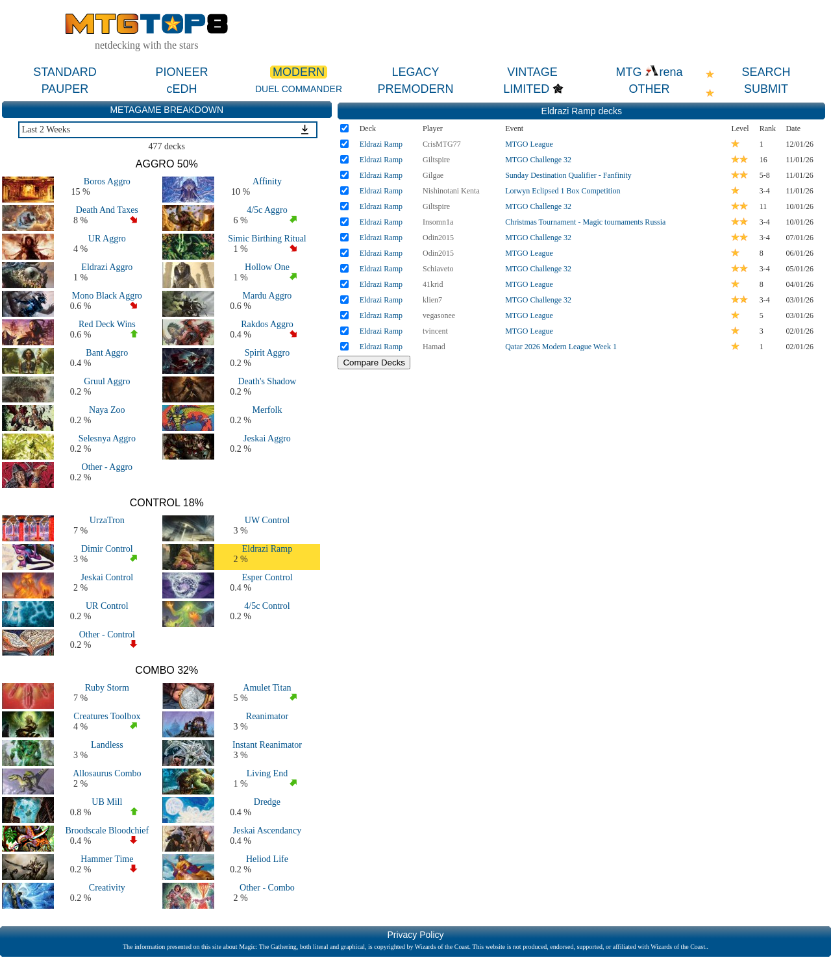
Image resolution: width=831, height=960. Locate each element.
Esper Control (267, 577)
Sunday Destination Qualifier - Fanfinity (568, 175)
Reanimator (267, 716)
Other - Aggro (107, 467)
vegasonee (439, 315)
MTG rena (648, 72)
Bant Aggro (107, 353)
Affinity (267, 181)
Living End (267, 773)
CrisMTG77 (442, 144)
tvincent (435, 331)
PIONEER (181, 72)
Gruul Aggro (107, 381)
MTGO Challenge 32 (538, 159)
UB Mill (107, 802)
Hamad (434, 346)
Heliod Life (267, 859)
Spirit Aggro (267, 353)
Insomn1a (438, 222)
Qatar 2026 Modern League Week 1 (561, 346)
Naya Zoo (107, 410)
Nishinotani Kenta (451, 190)
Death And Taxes (107, 210)
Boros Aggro (107, 181)
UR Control (107, 606)
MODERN (298, 72)
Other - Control (107, 634)
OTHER (649, 88)
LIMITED (526, 88)
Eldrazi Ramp (267, 549)
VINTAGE (532, 72)
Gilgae (433, 175)
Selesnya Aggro (107, 438)
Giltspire (436, 159)
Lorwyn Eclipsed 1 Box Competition (562, 190)
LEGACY (415, 72)
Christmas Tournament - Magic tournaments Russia (585, 222)
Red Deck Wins (107, 324)
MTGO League (529, 144)
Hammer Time (107, 859)
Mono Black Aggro (107, 296)
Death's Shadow (267, 381)
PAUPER (65, 88)
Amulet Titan (267, 688)
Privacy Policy (415, 934)
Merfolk (267, 410)
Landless (107, 745)
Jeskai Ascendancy (267, 830)
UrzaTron (107, 520)
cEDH (181, 88)
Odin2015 (438, 237)
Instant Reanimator (267, 745)
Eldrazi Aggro (106, 267)
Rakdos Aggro (267, 324)
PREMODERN (415, 88)
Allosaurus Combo (107, 773)
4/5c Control (267, 606)
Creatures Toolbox (106, 716)
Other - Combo (267, 887)
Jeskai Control (107, 577)
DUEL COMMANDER (298, 89)
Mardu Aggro (267, 296)
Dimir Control (107, 549)
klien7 (432, 299)
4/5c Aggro (267, 210)
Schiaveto (438, 268)
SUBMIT (766, 88)
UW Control (267, 520)
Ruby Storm (107, 688)
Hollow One (267, 267)
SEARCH (765, 72)
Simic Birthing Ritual (267, 238)
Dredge (267, 802)
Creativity (107, 887)
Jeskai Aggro (267, 438)
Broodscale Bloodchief (107, 830)
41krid (433, 284)
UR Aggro (107, 238)
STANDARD (65, 72)
